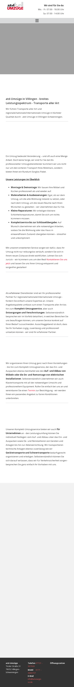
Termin (31, 390)
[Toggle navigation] (37, 21)
